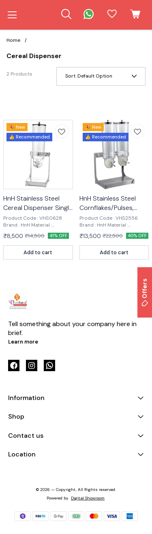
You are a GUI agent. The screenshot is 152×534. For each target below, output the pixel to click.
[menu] (12, 15)
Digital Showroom (88, 498)
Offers (145, 292)
